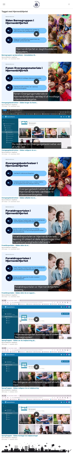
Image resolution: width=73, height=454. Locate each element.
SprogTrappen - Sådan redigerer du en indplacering (20, 388)
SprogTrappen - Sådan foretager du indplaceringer (20, 436)
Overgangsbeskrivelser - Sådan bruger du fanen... (19, 103)
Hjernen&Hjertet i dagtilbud (9, 57)
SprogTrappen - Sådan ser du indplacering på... (19, 340)
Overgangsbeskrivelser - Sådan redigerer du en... (19, 150)
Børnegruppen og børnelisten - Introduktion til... (19, 55)
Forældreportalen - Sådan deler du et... (15, 245)
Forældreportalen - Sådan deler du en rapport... (19, 293)
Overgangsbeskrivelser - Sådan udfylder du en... (19, 198)
